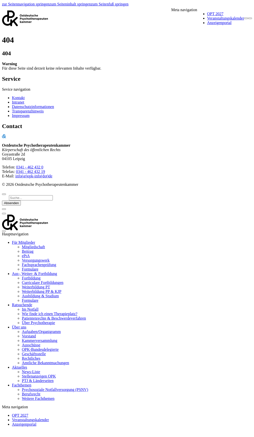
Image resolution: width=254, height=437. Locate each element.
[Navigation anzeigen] (250, 18)
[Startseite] (25, 18)
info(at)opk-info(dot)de (33, 176)
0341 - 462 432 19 (30, 171)
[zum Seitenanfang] (4, 194)
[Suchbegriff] (31, 197)
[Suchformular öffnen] (246, 18)
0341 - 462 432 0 (29, 167)
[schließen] (4, 209)
